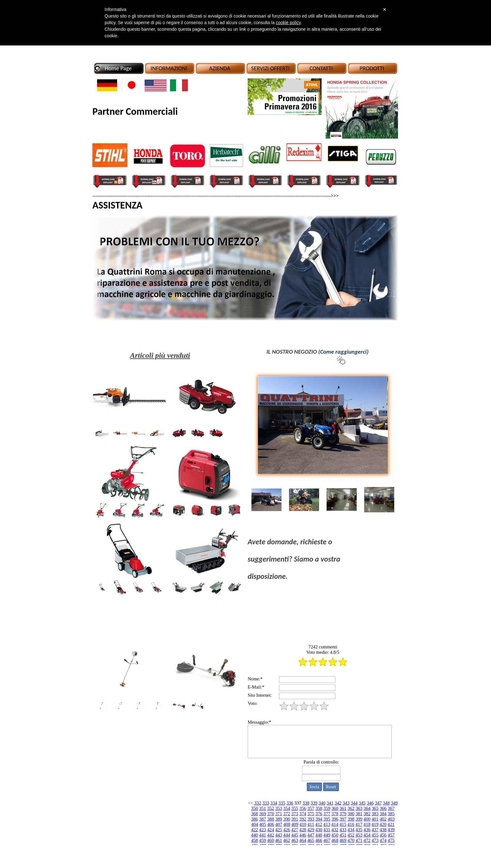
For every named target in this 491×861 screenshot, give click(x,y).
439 (391, 829)
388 (270, 818)
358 (318, 808)
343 (346, 803)
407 (278, 824)
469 (342, 840)
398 (351, 818)
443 (278, 834)
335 (281, 803)
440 (254, 834)
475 (391, 840)
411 (311, 824)
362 (351, 808)
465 (311, 840)
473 (375, 840)
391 (294, 818)
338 (305, 803)
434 (351, 829)
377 (326, 813)
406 (270, 824)
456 (383, 834)
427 (294, 829)
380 (351, 813)
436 (367, 829)
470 (351, 840)
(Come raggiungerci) (343, 351)
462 (286, 840)
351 (262, 808)
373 (294, 813)
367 (391, 808)
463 (294, 840)
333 (265, 803)
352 (270, 808)
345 (362, 803)
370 (270, 813)
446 (302, 834)
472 (367, 840)
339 (314, 803)
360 (334, 808)
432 (334, 829)
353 (278, 808)
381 (358, 813)
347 (378, 803)
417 (358, 824)
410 (302, 824)
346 (370, 803)
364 (367, 808)
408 (286, 824)
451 (342, 834)
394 (318, 818)
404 (254, 824)
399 (358, 818)
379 (342, 813)
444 (286, 834)
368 (254, 813)
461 (278, 840)
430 (318, 829)
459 (262, 840)
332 (257, 803)
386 (254, 818)
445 (294, 834)
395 (326, 818)
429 (311, 829)
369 (262, 813)
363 (358, 808)
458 (254, 840)
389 (278, 818)
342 (338, 803)
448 (318, 834)
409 (294, 824)
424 (270, 829)
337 (297, 803)
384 (383, 813)
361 (342, 808)
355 (294, 808)
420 (383, 824)
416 (351, 824)
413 (326, 824)
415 (342, 824)
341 (330, 803)
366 (383, 808)
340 (321, 803)
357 (311, 808)
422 (254, 829)
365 (375, 808)
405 (262, 824)
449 (326, 834)
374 (302, 813)
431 (326, 829)
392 (302, 818)
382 (367, 813)
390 (286, 818)
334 (273, 803)
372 (286, 813)
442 (270, 834)
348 (386, 803)
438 (383, 829)
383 (375, 813)
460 (270, 840)
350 (254, 808)
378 (334, 813)
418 (367, 824)
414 (334, 824)
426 (286, 829)
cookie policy (288, 22)
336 (290, 803)
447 (311, 834)
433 (342, 829)
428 (302, 829)
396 (334, 818)
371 (278, 813)
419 (375, 824)
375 (311, 813)
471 (358, 840)
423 (262, 829)
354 (286, 808)
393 (311, 818)
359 (326, 808)
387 (262, 818)
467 (326, 840)
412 (318, 824)
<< (250, 803)
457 (391, 834)
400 (367, 818)
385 (391, 813)
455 (375, 834)
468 (334, 840)
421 (391, 824)
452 (351, 834)
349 (394, 803)
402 (383, 818)
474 (383, 840)
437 (375, 829)
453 (358, 834)
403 (391, 818)
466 (318, 840)
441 (262, 834)
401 (375, 818)
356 (302, 808)
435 (358, 829)
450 (334, 834)
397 (342, 818)
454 (367, 834)
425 (278, 829)
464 (302, 840)
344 (354, 803)
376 (318, 813)
